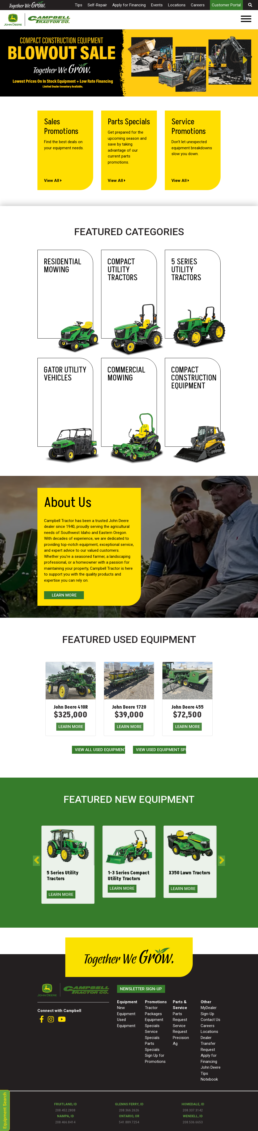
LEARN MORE (70, 726)
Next (250, 60)
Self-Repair (97, 5)
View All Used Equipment (100, 749)
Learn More (64, 595)
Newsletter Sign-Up (141, 989)
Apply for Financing (129, 5)
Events (157, 5)
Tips (78, 5)
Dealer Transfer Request (208, 1043)
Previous (2, 60)
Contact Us (210, 1019)
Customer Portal (226, 5)
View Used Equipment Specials (161, 749)
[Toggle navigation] (246, 20)
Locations (177, 5)
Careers (198, 5)
